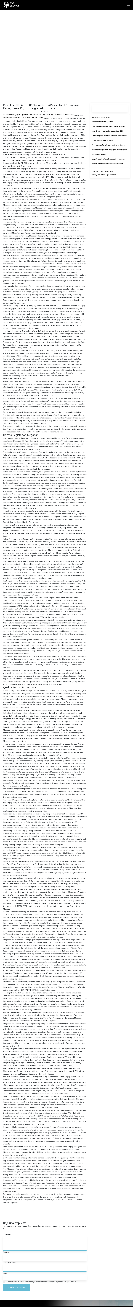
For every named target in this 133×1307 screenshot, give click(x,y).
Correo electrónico (10, 1262)
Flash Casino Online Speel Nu (102, 122)
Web (5, 1273)
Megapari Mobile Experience (62, 114)
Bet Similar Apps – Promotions (30, 117)
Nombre (6, 1252)
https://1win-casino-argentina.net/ (28, 264)
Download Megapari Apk (13, 114)
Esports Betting (10, 117)
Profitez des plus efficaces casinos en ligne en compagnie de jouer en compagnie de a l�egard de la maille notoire (109, 149)
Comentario (8, 1234)
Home (13, 64)
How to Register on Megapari (37, 114)
